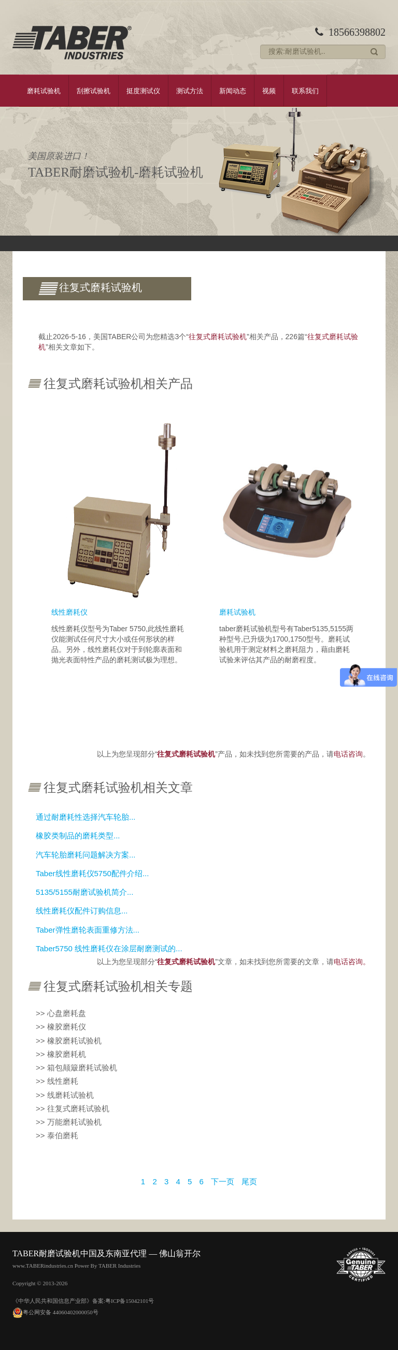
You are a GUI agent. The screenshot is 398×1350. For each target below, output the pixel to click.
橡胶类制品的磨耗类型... (78, 835)
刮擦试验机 (93, 90)
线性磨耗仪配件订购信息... (82, 910)
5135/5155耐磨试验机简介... (84, 892)
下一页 (222, 1181)
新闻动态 (232, 90)
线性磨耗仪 (69, 612)
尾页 (249, 1181)
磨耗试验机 (44, 90)
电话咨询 (348, 754)
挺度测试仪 (143, 90)
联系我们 (305, 90)
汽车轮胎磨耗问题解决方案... (86, 854)
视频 (269, 90)
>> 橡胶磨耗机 (61, 1054)
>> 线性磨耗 (57, 1081)
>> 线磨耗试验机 (65, 1095)
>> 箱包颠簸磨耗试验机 (76, 1067)
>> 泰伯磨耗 (57, 1135)
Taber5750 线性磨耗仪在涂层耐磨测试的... (109, 948)
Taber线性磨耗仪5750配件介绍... (92, 873)
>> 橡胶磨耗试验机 (69, 1040)
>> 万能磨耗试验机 (69, 1121)
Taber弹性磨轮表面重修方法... (87, 929)
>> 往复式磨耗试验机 (72, 1108)
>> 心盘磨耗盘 (61, 1013)
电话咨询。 (352, 961)
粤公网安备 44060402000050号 (55, 1312)
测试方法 (189, 90)
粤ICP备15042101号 (129, 1301)
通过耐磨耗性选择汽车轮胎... (86, 816)
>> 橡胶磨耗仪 (61, 1026)
